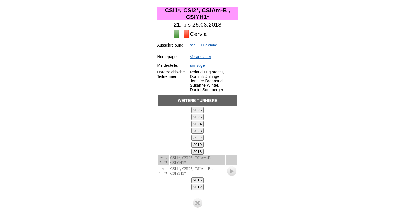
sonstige (197, 65)
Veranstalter (200, 57)
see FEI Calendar (203, 45)
